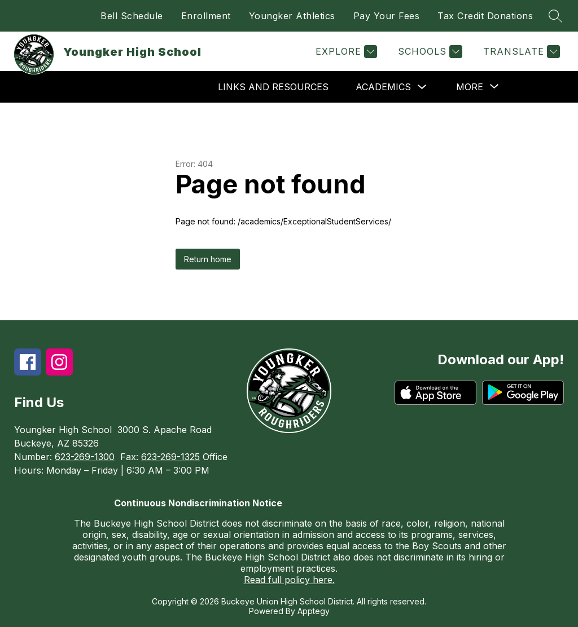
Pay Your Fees (386, 15)
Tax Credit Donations (485, 15)
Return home (207, 259)
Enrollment (206, 15)
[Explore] (345, 52)
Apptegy (313, 611)
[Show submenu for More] (469, 87)
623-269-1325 (170, 456)
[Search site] (555, 16)
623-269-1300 (85, 456)
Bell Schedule (131, 15)
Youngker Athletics (292, 15)
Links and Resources (273, 86)
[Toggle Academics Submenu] (422, 87)
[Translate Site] (520, 52)
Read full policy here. (289, 579)
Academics (383, 86)
